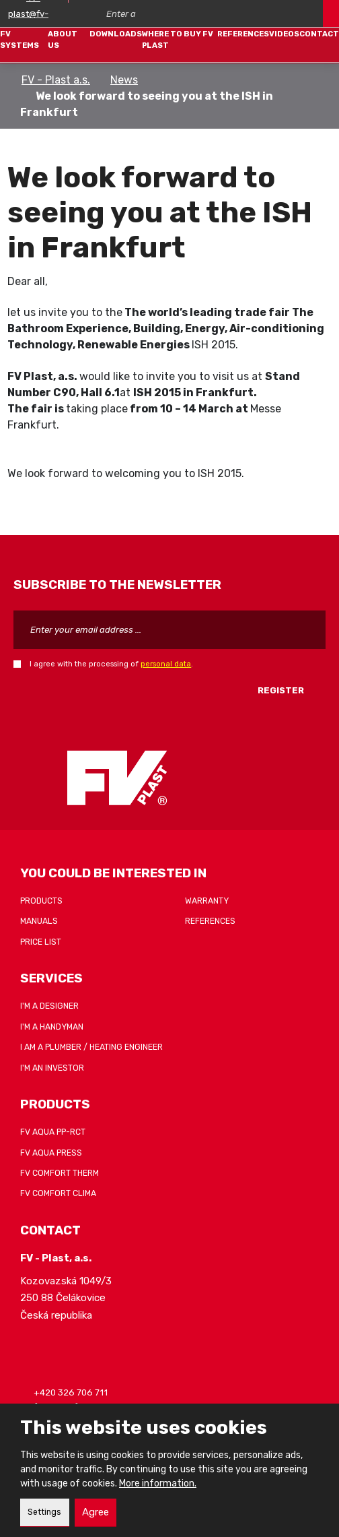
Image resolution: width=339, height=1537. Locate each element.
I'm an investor (52, 1068)
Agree (95, 1512)
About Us (62, 39)
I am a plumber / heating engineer (91, 1047)
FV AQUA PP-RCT (52, 1132)
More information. (157, 1483)
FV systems (19, 39)
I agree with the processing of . (111, 663)
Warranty (207, 901)
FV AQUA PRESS (51, 1153)
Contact (319, 33)
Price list (40, 942)
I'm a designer (49, 1006)
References (243, 33)
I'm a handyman (51, 1027)
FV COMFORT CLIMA (58, 1193)
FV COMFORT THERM (59, 1173)
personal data (166, 663)
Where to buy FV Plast (177, 39)
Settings (44, 1512)
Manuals (39, 921)
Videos (284, 33)
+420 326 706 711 (71, 1392)
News (124, 79)
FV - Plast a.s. (56, 79)
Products (41, 901)
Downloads (115, 33)
